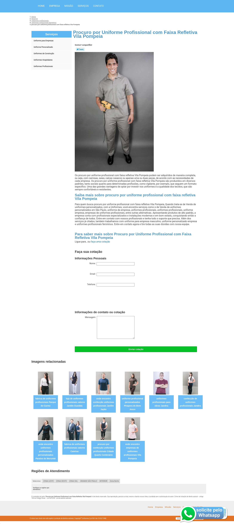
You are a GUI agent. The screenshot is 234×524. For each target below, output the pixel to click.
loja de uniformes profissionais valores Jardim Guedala (74, 402)
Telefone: (110, 284)
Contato (98, 5)
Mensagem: (109, 327)
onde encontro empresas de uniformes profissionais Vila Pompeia (132, 451)
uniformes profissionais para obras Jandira (161, 402)
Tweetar (80, 49)
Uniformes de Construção (44, 53)
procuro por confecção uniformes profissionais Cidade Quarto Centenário (103, 449)
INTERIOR (103, 481)
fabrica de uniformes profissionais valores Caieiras (74, 448)
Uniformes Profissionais (43, 66)
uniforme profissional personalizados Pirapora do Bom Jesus (132, 404)
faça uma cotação (100, 241)
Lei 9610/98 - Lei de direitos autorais (59, 498)
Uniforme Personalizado (43, 47)
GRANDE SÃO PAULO (88, 481)
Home (41, 5)
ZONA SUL (73, 481)
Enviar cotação (135, 349)
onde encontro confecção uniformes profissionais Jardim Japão (103, 404)
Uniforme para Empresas (44, 41)
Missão (68, 5)
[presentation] (97, 299)
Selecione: (37, 481)
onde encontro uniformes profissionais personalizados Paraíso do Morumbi (46, 451)
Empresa (54, 5)
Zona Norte (114, 481)
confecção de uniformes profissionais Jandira (190, 402)
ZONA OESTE (61, 481)
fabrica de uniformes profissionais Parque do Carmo (45, 402)
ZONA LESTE (48, 481)
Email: (112, 274)
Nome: (111, 264)
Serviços (83, 5)
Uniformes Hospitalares (43, 60)
